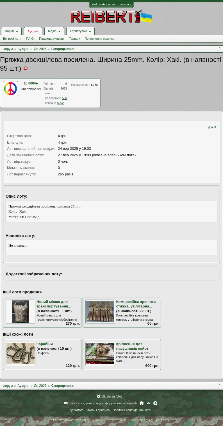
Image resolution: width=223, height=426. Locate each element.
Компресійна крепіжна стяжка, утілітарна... (136, 304)
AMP (212, 127)
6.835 (60, 102)
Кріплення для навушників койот (132, 346)
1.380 (94, 84)
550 (64, 98)
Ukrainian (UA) (112, 396)
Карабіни (45, 344)
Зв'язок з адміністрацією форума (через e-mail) (103, 403)
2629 (64, 88)
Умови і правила (98, 410)
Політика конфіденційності (132, 410)
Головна (142, 403)
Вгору (149, 403)
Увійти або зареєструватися (111, 4)
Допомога (76, 410)
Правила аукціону (51, 38)
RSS (155, 403)
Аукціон (33, 31)
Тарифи (74, 38)
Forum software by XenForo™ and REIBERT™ (111, 419)
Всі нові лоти (12, 38)
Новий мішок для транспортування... (54, 304)
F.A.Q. (30, 38)
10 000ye (31, 83)
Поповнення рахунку (99, 38)
